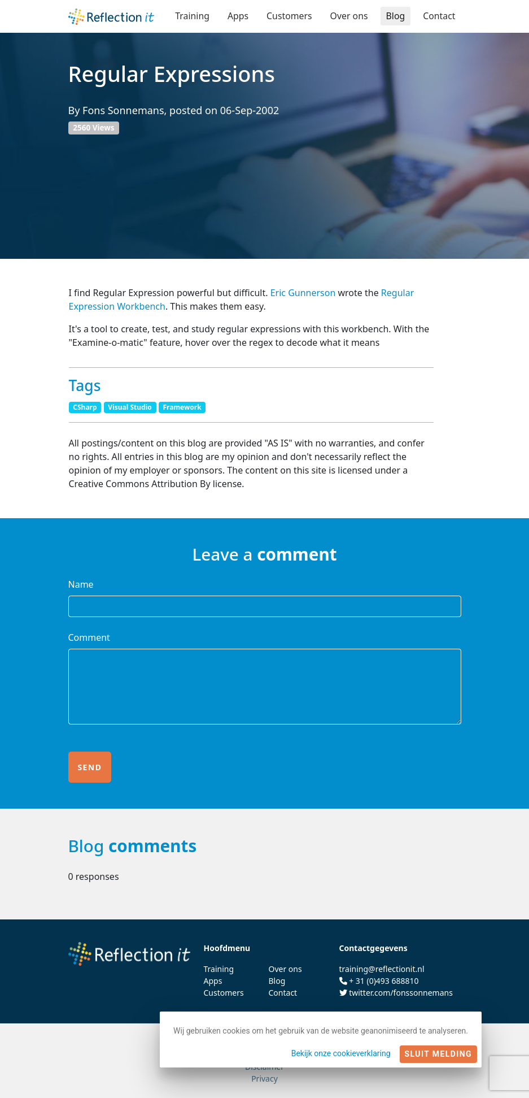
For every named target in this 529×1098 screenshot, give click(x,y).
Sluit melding (438, 1053)
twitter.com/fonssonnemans (401, 992)
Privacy (264, 1078)
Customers (288, 16)
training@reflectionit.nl (382, 969)
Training (190, 16)
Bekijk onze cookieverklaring (341, 1053)
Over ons (348, 16)
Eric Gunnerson (303, 293)
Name (81, 584)
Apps (236, 16)
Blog (395, 16)
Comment (89, 637)
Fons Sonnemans (123, 110)
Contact (439, 16)
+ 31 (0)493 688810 (383, 980)
